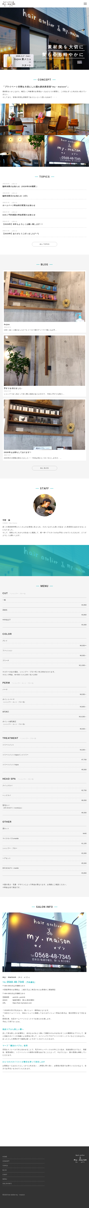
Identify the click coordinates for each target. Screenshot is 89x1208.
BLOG (5, 1170)
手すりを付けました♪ (13, 388)
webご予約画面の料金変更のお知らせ (19, 215)
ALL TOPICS (44, 244)
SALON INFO (7, 1183)
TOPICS (5, 1166)
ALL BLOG (44, 468)
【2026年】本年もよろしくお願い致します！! (23, 224)
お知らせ (14, 184)
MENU (5, 1179)
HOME (5, 1157)
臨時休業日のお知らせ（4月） (16, 196)
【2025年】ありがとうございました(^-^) (21, 234)
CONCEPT (6, 1161)
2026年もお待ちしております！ (18, 452)
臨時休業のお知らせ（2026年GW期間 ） (20, 186)
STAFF (5, 1174)
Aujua (7, 324)
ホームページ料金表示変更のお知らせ (19, 205)
